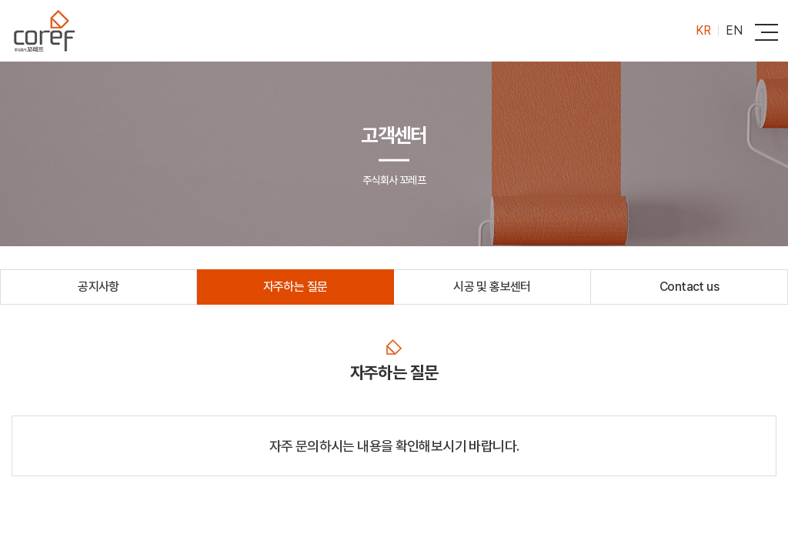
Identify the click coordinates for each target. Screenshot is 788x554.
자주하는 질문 (295, 286)
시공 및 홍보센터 (492, 286)
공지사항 (98, 286)
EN (734, 30)
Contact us (689, 286)
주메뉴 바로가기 (0, 0)
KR (703, 30)
